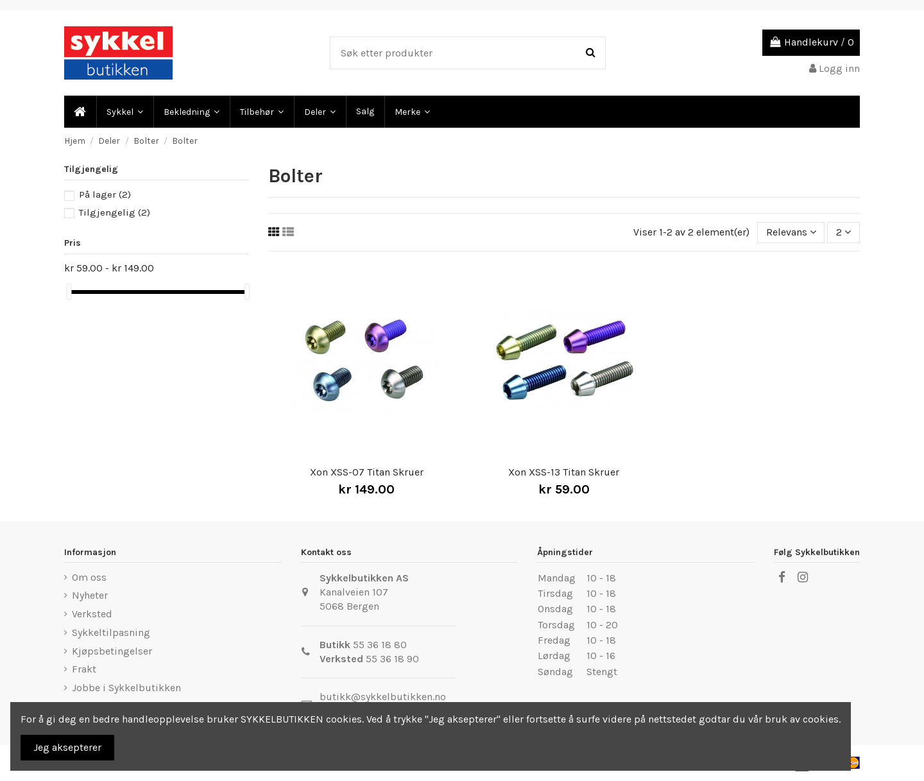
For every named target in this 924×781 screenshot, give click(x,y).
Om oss (89, 577)
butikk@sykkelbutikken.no (383, 697)
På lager (105, 194)
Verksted (92, 614)
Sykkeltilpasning (111, 632)
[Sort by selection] (791, 232)
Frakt (84, 669)
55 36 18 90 (392, 659)
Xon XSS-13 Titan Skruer (563, 472)
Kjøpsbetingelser (112, 651)
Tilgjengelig (114, 212)
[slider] (68, 292)
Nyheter (90, 595)
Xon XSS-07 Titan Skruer (367, 472)
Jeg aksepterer (67, 747)
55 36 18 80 (380, 645)
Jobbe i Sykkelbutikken (126, 688)
